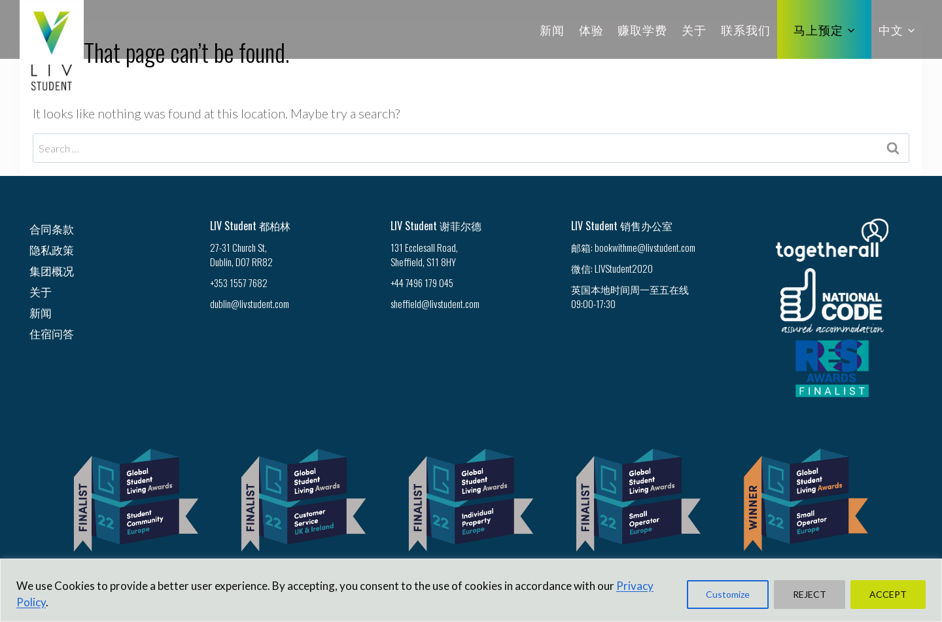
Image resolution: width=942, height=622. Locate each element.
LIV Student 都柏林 (250, 225)
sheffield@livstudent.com (435, 303)
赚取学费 (642, 29)
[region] (471, 590)
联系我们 (746, 29)
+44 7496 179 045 (422, 282)
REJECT (809, 594)
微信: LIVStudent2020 (612, 268)
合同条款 (51, 228)
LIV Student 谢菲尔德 (436, 225)
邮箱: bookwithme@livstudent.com (633, 247)
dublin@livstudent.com (249, 303)
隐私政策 (51, 249)
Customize (728, 594)
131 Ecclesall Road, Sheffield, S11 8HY (424, 254)
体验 (591, 29)
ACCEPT (888, 594)
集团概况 (51, 270)
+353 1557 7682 (239, 282)
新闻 (552, 29)
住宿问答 (51, 333)
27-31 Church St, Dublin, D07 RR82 (241, 254)
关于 (694, 29)
